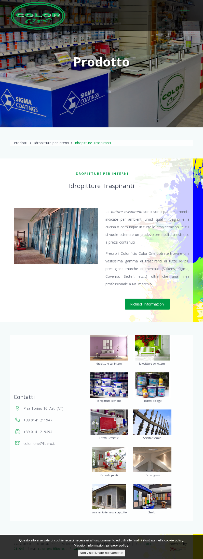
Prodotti (20, 142)
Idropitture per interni (51, 142)
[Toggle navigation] (184, 10)
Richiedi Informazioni (147, 304)
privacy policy (117, 545)
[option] (56, 236)
